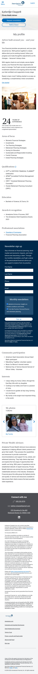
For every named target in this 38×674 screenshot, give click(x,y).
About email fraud (9, 639)
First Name (8, 267)
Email (7, 288)
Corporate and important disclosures (14, 625)
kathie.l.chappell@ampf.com (20, 506)
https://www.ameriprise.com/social (20, 571)
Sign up (18, 319)
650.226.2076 (20, 501)
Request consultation (14, 20)
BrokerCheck (30, 528)
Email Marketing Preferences (16, 326)
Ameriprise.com (9, 621)
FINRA (10, 341)
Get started (5, 83)
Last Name (8, 274)
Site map (7, 643)
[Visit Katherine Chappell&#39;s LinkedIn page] (19, 517)
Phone (7, 281)
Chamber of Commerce (13, 232)
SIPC (16, 341)
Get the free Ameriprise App (20, 653)
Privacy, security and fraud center (14, 636)
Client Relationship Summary (12, 628)
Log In (32, 3)
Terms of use (8, 632)
